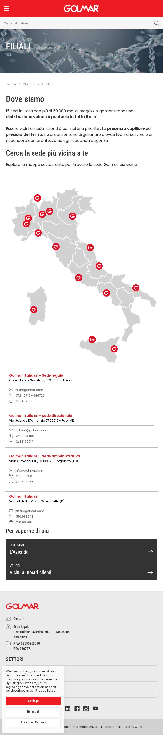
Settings (33, 701)
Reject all (33, 711)
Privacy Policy (45, 690)
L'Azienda (19, 552)
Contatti (18, 619)
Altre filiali (20, 637)
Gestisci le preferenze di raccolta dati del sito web (102, 726)
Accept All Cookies (33, 722)
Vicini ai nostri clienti (30, 572)
